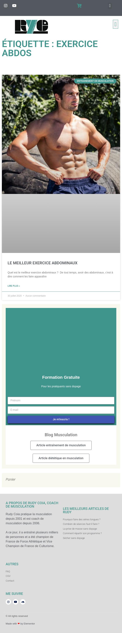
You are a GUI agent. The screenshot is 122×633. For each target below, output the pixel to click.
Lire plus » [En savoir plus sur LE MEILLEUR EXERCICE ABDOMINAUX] (14, 286)
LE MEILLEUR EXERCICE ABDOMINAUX (42, 263)
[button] (110, 6)
